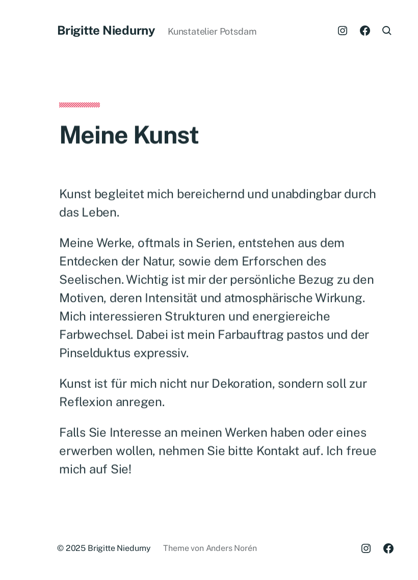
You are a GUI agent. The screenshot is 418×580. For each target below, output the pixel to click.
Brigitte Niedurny (106, 30)
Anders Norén (231, 548)
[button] (16, 290)
